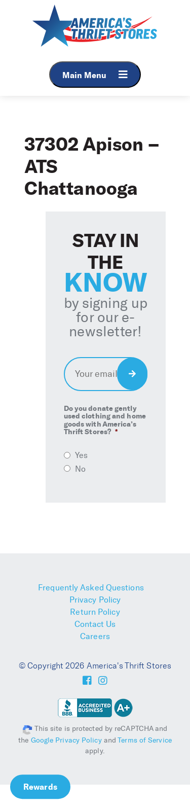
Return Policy (95, 612)
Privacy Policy (95, 600)
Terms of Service (145, 740)
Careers (95, 636)
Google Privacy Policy (66, 740)
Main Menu (95, 74)
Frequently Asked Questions (91, 587)
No (80, 469)
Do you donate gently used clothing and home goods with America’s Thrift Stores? (105, 420)
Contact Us (95, 624)
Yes (81, 455)
